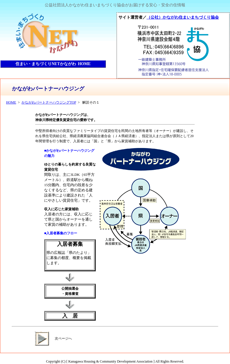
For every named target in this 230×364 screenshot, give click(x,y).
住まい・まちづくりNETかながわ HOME (53, 64)
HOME (11, 102)
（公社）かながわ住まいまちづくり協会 (183, 17)
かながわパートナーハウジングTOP (49, 102)
